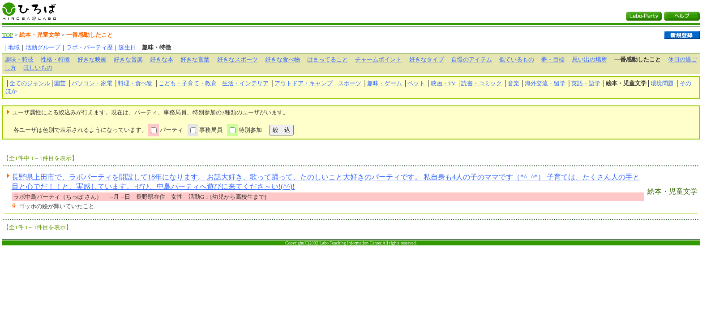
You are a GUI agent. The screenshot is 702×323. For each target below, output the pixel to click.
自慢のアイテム (471, 59)
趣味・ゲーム (384, 83)
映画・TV (443, 83)
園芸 (60, 83)
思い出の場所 (589, 59)
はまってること (327, 59)
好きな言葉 (195, 59)
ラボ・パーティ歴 (89, 47)
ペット (416, 83)
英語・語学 (585, 83)
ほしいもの (37, 67)
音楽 (513, 83)
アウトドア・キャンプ (303, 83)
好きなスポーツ (237, 59)
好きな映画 (92, 59)
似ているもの (516, 59)
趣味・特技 (19, 59)
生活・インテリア (245, 83)
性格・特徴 (55, 59)
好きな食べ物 (282, 59)
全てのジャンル (29, 83)
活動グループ (43, 47)
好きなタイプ (426, 59)
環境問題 (662, 83)
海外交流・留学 (545, 83)
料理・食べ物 (135, 83)
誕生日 (127, 47)
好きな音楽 (128, 59)
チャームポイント (378, 59)
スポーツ (349, 83)
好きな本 (161, 59)
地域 (14, 47)
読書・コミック (481, 83)
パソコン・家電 (92, 83)
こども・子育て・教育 (187, 83)
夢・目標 (553, 59)
